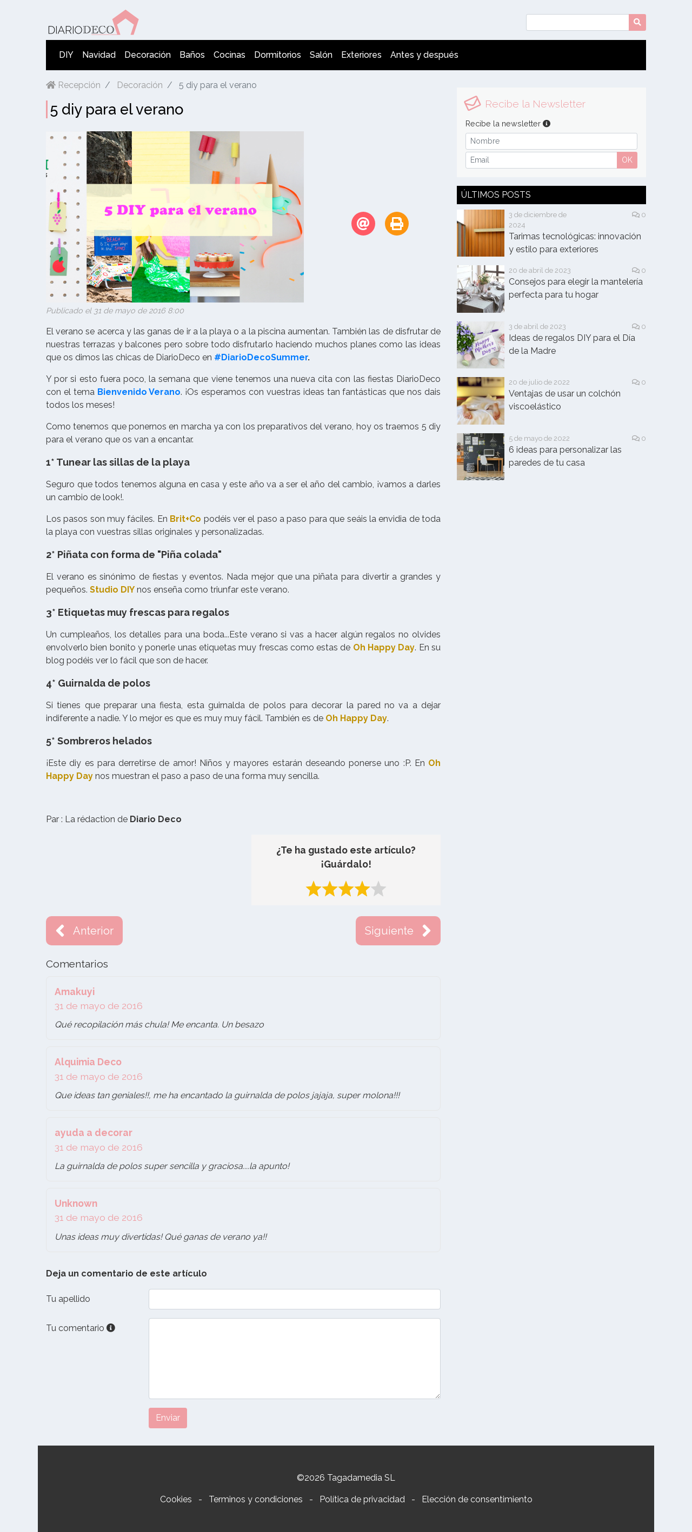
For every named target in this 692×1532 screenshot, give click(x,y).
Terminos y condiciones (256, 1499)
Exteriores (361, 55)
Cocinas (229, 55)
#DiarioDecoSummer (261, 357)
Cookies (176, 1499)
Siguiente (398, 930)
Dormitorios (277, 55)
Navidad (99, 55)
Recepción (73, 85)
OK (627, 160)
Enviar (168, 1418)
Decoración (147, 55)
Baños (192, 55)
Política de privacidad (362, 1499)
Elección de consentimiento (477, 1499)
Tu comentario (80, 1328)
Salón (321, 55)
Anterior (84, 930)
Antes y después (424, 55)
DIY (66, 55)
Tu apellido (68, 1299)
